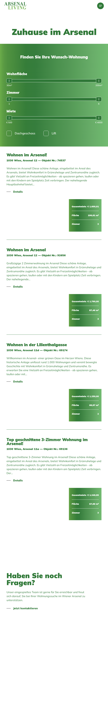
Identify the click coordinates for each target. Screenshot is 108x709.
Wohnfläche (17, 74)
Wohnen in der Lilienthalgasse (37, 344)
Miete (11, 111)
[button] (100, 5)
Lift (49, 133)
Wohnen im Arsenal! (27, 154)
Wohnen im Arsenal (26, 249)
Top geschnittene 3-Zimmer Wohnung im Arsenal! (47, 441)
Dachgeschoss (21, 133)
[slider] (9, 80)
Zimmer (13, 92)
